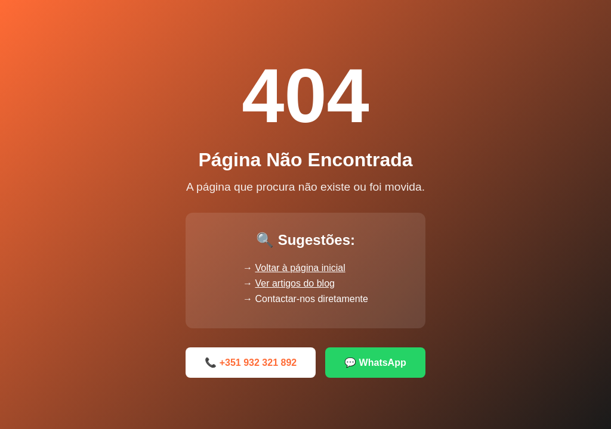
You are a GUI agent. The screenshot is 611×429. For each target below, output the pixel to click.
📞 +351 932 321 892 (251, 363)
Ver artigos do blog (295, 283)
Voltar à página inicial (300, 268)
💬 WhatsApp (375, 363)
